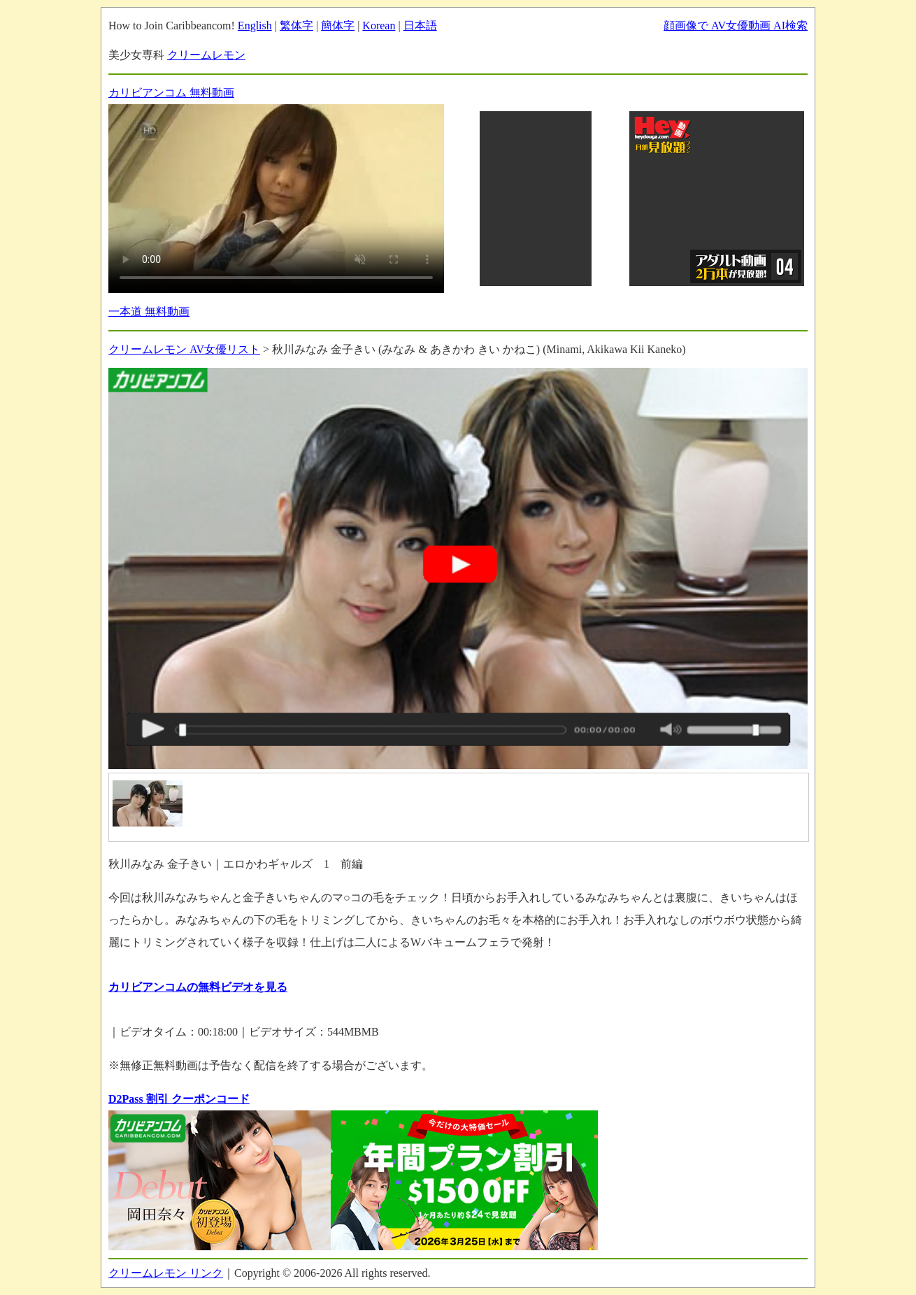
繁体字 (296, 25)
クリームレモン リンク (165, 1273)
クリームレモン (206, 55)
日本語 (420, 25)
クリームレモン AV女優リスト (184, 349)
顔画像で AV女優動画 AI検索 (736, 25)
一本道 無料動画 (148, 311)
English (255, 25)
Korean (378, 25)
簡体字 (338, 25)
